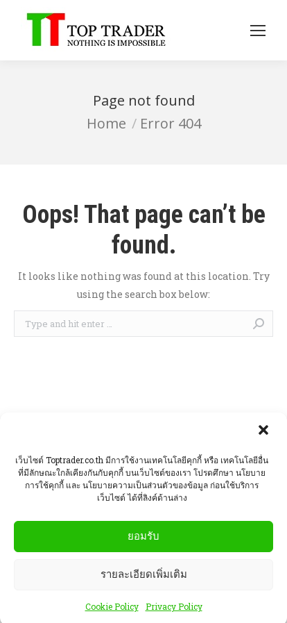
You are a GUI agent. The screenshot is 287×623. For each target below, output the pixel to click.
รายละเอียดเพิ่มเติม (144, 579)
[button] (264, 436)
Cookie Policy (112, 611)
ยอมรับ (143, 541)
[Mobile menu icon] (258, 30)
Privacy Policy (174, 611)
